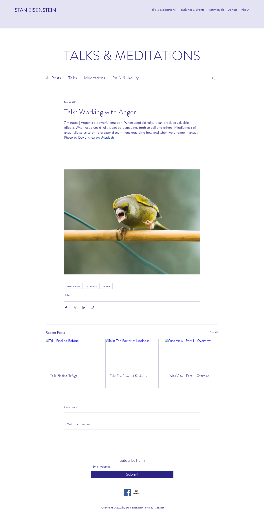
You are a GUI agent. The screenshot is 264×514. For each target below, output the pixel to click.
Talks (72, 77)
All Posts (53, 77)
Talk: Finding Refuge (63, 375)
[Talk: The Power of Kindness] (132, 354)
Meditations (94, 77)
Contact (159, 507)
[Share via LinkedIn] (84, 307)
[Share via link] (93, 307)
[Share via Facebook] (66, 307)
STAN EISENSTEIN (35, 10)
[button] (213, 78)
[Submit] (132, 474)
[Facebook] (127, 492)
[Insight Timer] (136, 492)
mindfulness (73, 285)
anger (106, 285)
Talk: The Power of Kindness (128, 375)
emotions (92, 285)
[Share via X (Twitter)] (75, 307)
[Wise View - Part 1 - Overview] (191, 354)
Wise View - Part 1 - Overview (189, 375)
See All (214, 332)
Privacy (149, 507)
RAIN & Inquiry (125, 77)
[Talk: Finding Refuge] (72, 354)
